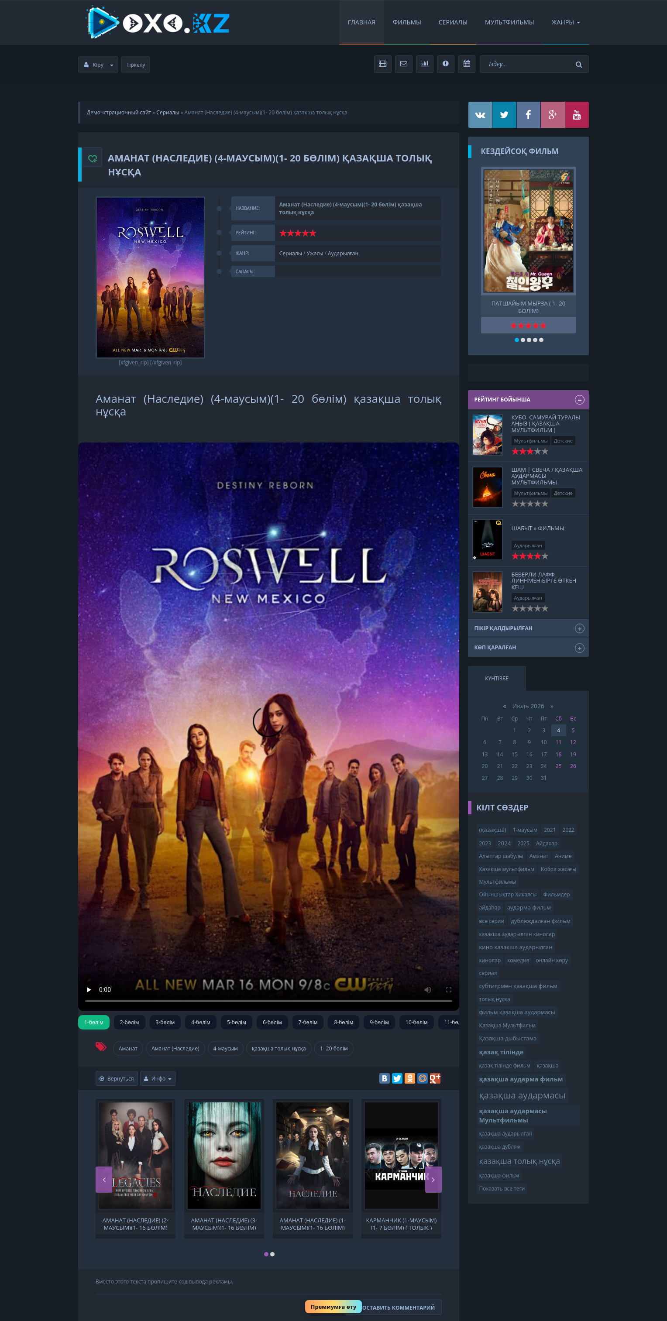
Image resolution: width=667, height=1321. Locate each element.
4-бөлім (200, 1022)
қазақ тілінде (501, 1052)
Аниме (563, 856)
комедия (518, 960)
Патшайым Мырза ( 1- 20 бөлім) (528, 306)
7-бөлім (308, 1022)
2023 (485, 843)
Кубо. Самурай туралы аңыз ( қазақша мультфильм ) (546, 423)
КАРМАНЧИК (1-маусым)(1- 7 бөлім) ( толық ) (401, 1223)
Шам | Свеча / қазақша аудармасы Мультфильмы (547, 476)
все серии (492, 921)
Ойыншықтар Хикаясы (508, 894)
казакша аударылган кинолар (517, 934)
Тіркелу (136, 65)
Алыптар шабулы (501, 856)
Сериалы (453, 22)
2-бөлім (129, 1022)
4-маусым (225, 1048)
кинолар (490, 960)
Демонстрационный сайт (119, 112)
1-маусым (525, 830)
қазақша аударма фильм (521, 1079)
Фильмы (407, 22)
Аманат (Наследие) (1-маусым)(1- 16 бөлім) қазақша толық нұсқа (312, 1223)
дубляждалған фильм (541, 921)
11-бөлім (455, 1022)
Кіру (98, 65)
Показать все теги (502, 1188)
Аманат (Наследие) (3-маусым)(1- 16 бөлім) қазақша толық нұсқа (224, 1223)
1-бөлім (93, 1022)
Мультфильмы (509, 22)
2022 (568, 830)
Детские (563, 440)
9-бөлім (379, 1022)
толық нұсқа (494, 999)
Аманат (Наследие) (175, 1048)
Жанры (566, 22)
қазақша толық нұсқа (279, 1048)
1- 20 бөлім (334, 1048)
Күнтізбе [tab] (497, 678)
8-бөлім (343, 1022)
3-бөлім (165, 1022)
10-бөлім (417, 1022)
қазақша (548, 1065)
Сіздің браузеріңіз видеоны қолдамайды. (268, 727)
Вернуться (117, 1078)
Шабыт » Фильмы (538, 528)
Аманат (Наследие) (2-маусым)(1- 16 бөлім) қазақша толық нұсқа (135, 1223)
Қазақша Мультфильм (507, 1025)
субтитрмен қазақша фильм (518, 986)
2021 (550, 830)
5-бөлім (236, 1022)
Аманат (128, 1048)
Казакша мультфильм (506, 869)
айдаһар (490, 907)
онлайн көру (551, 960)
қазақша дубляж (500, 1146)
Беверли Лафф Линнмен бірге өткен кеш (544, 580)
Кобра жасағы (558, 869)
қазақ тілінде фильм (504, 1065)
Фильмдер (556, 894)
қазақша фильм (499, 1175)
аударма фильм (529, 907)
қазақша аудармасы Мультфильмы (513, 1115)
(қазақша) (492, 830)
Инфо (158, 1078)
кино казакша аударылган (516, 947)
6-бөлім (272, 1022)
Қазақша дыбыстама (508, 1038)
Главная (361, 22)
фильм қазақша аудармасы (517, 1012)
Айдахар (546, 843)
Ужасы (315, 253)
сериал (488, 973)
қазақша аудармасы (522, 1095)
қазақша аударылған (506, 1133)
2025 (523, 843)
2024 (504, 843)
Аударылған (343, 253)
